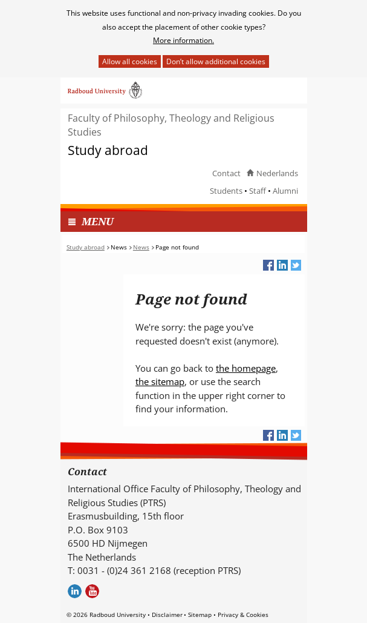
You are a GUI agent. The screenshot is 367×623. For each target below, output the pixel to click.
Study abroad (108, 150)
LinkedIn (75, 591)
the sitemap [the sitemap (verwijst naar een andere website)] (159, 381)
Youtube (92, 591)
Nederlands (277, 173)
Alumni (285, 190)
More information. (183, 40)
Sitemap (200, 614)
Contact (226, 173)
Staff (257, 190)
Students (226, 190)
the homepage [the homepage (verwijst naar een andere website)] (246, 368)
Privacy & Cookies (243, 614)
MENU (98, 221)
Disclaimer (167, 614)
